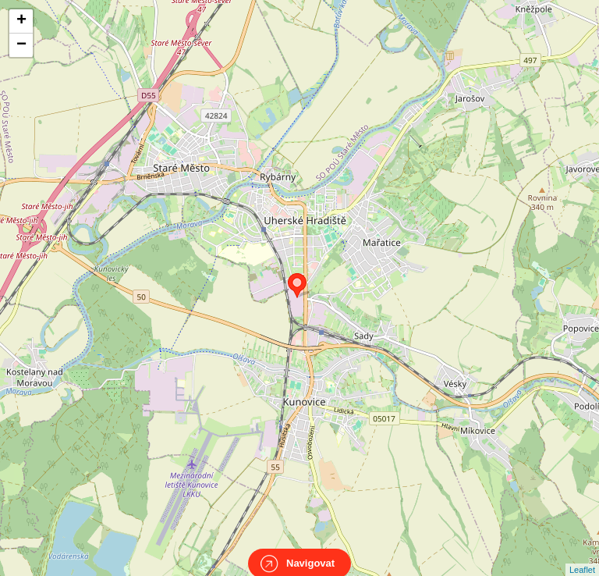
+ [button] (21, 21)
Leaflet (582, 555)
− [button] (21, 45)
